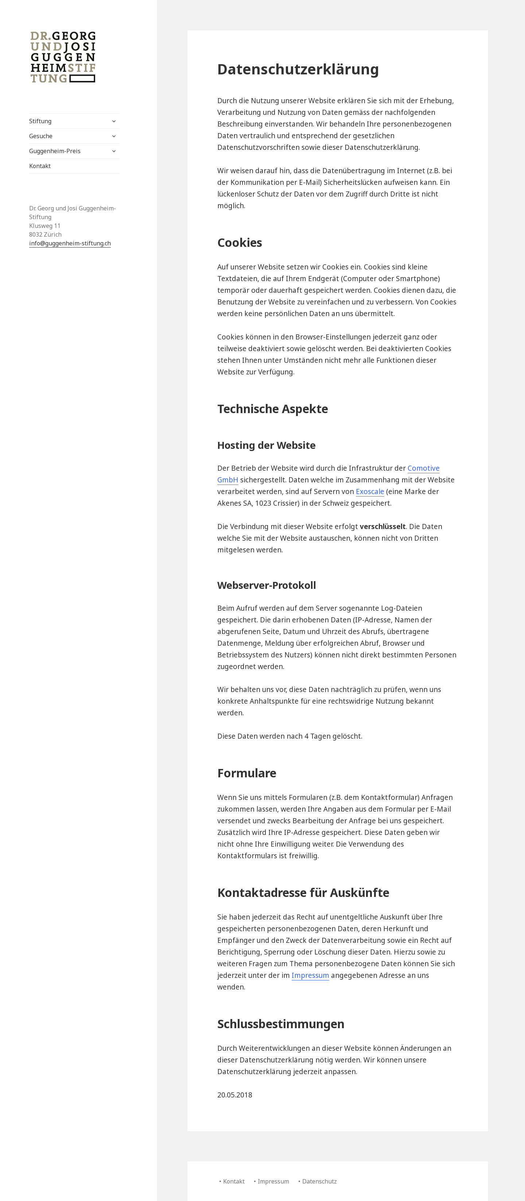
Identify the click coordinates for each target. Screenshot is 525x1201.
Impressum (310, 975)
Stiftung (40, 121)
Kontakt (40, 166)
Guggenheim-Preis (55, 151)
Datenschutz (319, 1181)
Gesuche (40, 136)
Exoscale (370, 491)
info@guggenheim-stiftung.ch (70, 243)
